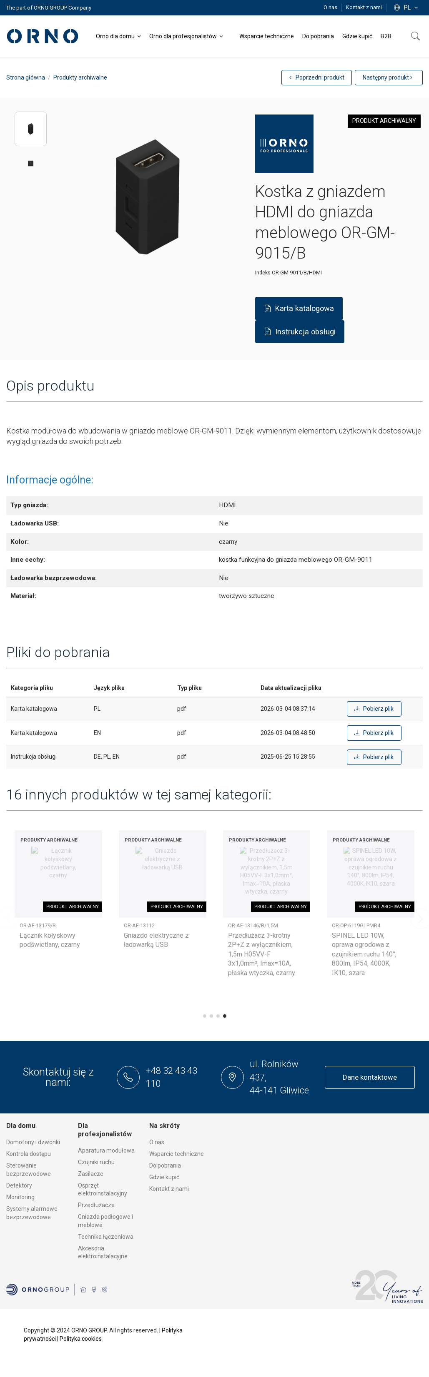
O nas (331, 7)
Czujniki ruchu (96, 1162)
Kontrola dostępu (28, 1153)
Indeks (263, 272)
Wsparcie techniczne (176, 1153)
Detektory (19, 1185)
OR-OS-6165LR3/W (146, 925)
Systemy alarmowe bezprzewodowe (32, 1212)
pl (406, 7)
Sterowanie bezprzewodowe (28, 1169)
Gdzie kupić (164, 1177)
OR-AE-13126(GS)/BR (356, 925)
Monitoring (20, 1197)
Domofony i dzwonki (33, 1142)
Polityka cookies (81, 1338)
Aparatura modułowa (106, 1150)
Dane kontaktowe (370, 1077)
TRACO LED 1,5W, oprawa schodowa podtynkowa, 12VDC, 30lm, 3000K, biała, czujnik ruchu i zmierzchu (160, 954)
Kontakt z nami (364, 7)
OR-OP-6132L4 (245, 925)
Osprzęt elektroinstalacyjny (102, 1189)
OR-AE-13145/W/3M (43, 925)
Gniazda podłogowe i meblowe (105, 1220)
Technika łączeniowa (105, 1236)
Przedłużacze (96, 1205)
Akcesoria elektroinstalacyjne (103, 1252)
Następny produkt (387, 77)
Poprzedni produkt (316, 77)
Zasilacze (90, 1173)
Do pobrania (165, 1165)
